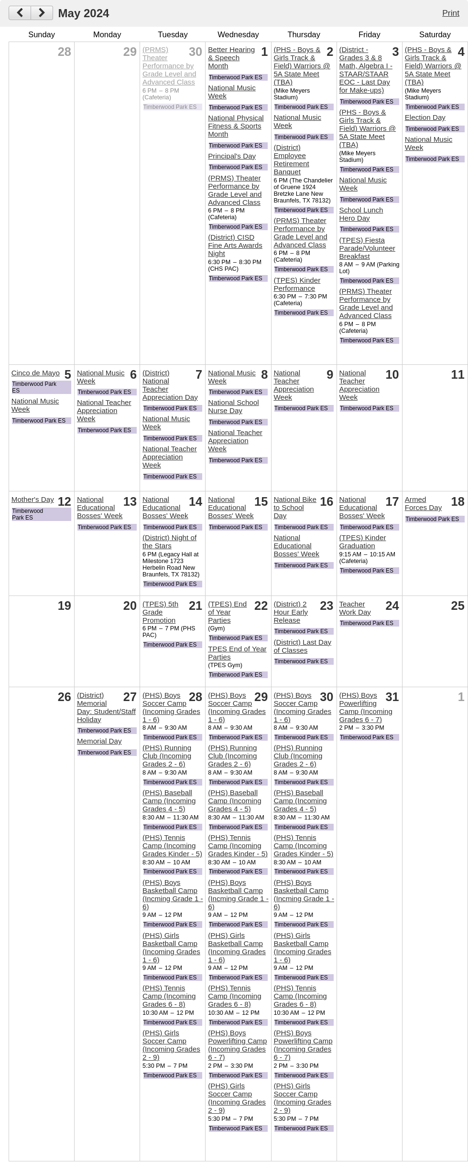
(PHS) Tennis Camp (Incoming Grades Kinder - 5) (172, 845)
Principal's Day (232, 156)
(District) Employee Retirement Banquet (291, 159)
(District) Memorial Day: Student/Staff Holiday (106, 707)
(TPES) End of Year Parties (227, 612)
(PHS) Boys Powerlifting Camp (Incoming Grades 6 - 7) (237, 1045)
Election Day (425, 117)
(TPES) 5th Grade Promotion (160, 612)
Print (450, 13)
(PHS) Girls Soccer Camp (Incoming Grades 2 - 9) (171, 1045)
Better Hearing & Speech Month (231, 57)
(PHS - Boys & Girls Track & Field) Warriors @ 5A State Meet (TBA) (301, 65)
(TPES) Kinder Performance (296, 284)
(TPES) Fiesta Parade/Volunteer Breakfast (367, 248)
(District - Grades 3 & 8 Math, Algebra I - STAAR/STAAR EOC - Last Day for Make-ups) (365, 69)
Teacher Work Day (355, 608)
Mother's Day (32, 499)
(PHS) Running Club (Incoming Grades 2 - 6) (166, 756)
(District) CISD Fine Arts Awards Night (235, 245)
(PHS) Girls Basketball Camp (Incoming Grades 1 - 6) (171, 947)
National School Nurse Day (233, 406)
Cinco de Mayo (35, 373)
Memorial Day (99, 741)
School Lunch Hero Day (361, 214)
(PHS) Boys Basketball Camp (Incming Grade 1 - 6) (172, 894)
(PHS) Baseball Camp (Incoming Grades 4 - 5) (169, 800)
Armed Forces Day (423, 503)
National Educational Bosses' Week (99, 507)
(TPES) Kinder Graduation (362, 541)
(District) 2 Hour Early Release (290, 612)
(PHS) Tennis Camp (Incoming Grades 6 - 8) (169, 996)
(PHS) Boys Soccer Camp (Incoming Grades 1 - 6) (171, 707)
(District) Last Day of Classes (302, 646)
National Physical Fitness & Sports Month (236, 126)
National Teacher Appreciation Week (104, 410)
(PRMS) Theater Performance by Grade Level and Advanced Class (169, 65)
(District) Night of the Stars (169, 541)
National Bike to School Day (294, 507)
